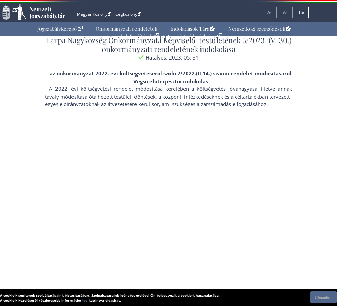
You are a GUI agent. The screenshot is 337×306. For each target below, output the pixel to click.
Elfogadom (324, 297)
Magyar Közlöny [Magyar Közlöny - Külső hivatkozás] (94, 14)
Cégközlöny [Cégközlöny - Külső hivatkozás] (128, 14)
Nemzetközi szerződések (259, 28)
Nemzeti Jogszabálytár (47, 12)
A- (269, 12)
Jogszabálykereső (60, 28)
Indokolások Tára (192, 28)
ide (84, 300)
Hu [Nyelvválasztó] (301, 12)
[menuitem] (60, 29)
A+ (285, 12)
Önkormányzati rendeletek (126, 28)
